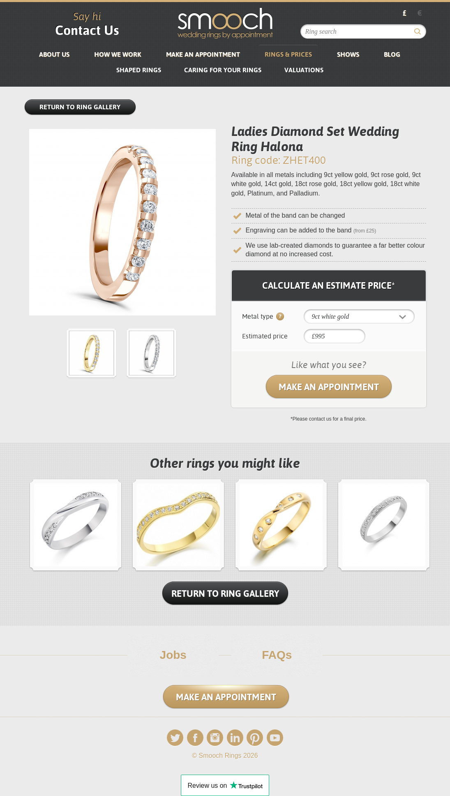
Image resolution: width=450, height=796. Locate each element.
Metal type (263, 317)
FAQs (277, 655)
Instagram (215, 737)
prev (29, 524)
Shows (348, 54)
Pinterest (255, 737)
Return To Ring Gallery (225, 593)
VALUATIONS (303, 70)
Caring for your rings (222, 70)
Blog (392, 54)
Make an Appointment (203, 54)
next (430, 524)
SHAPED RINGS (138, 70)
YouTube (275, 737)
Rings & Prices (288, 54)
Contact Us (87, 30)
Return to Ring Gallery (79, 107)
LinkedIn (235, 737)
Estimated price (265, 336)
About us (54, 54)
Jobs (173, 655)
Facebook (195, 737)
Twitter (175, 737)
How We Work (117, 54)
